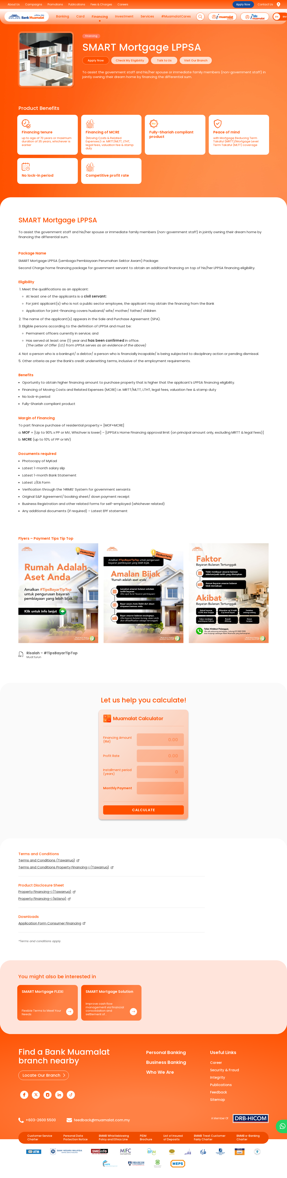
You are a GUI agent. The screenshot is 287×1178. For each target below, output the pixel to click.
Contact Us (265, 4)
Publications (221, 1084)
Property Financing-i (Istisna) (42, 898)
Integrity (217, 1077)
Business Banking (166, 1062)
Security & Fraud (224, 1070)
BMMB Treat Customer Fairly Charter (209, 1137)
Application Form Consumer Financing (49, 923)
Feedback (218, 1092)
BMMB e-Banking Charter (248, 1137)
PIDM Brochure (146, 1137)
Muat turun (33, 657)
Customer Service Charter (39, 1137)
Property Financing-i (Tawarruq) (44, 891)
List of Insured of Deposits (173, 1137)
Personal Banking (166, 1052)
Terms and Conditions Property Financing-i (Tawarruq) (63, 867)
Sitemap (217, 1099)
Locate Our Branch (41, 1075)
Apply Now (243, 4)
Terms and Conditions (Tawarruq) (46, 860)
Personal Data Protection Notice (75, 1137)
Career (216, 1062)
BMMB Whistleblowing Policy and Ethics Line (114, 1137)
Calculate (143, 810)
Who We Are (160, 1072)
